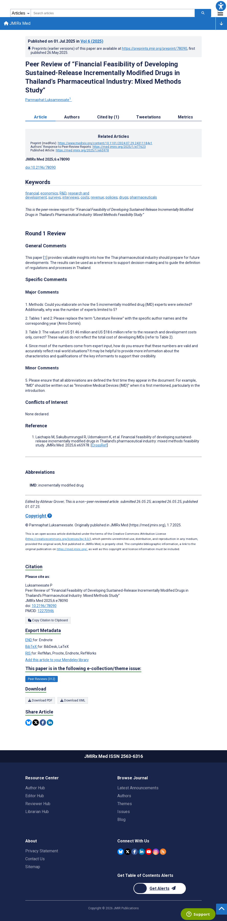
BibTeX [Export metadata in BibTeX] (31, 647)
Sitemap (32, 866)
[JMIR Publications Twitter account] (127, 852)
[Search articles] (203, 13)
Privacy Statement (41, 851)
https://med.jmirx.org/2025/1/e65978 (82, 151)
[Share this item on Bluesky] (28, 723)
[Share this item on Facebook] (43, 723)
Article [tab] (40, 117)
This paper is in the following (83, 669)
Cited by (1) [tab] (108, 117)
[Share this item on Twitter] (35, 723)
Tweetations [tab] (148, 117)
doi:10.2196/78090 (40, 168)
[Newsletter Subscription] (159, 888)
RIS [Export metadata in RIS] (28, 653)
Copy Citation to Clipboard (48, 620)
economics (49, 194)
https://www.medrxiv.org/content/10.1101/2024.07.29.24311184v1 (105, 144)
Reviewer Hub (37, 803)
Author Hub (35, 787)
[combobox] (113, 13)
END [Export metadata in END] (29, 640)
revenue (97, 198)
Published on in (65, 41)
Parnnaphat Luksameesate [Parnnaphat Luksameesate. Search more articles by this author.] (48, 100)
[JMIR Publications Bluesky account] (120, 852)
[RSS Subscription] (163, 852)
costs (85, 198)
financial (32, 194)
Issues (123, 811)
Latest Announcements (137, 787)
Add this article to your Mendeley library (57, 660)
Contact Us (35, 858)
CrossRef (99, 445)
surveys (54, 198)
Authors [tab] (72, 117)
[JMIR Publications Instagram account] (156, 852)
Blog (121, 819)
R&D (63, 194)
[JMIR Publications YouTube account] (148, 852)
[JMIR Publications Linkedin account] (142, 852)
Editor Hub (34, 795)
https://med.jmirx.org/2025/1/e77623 (119, 147)
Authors (124, 795)
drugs (123, 198)
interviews (70, 198)
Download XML (72, 700)
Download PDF (40, 700)
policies (112, 198)
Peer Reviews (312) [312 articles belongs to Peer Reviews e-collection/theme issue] (41, 679)
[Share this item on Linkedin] (50, 723)
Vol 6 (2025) (92, 41)
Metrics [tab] (185, 117)
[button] (220, 6)
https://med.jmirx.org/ (72, 549)
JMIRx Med (17, 23)
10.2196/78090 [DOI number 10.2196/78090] (44, 606)
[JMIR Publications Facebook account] (134, 852)
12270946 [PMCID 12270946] (46, 611)
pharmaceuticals (143, 198)
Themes (124, 803)
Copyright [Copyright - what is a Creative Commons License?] (38, 516)
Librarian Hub (37, 811)
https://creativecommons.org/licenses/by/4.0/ (58, 539)
